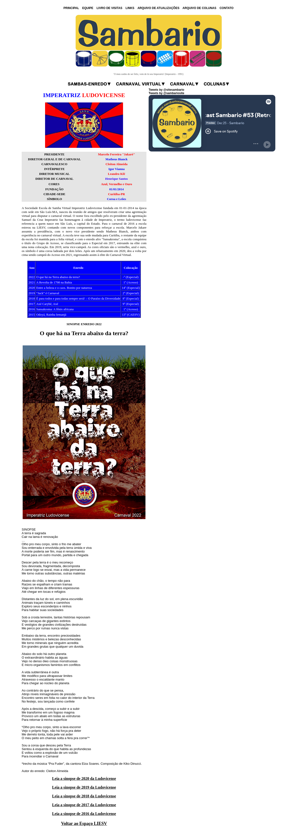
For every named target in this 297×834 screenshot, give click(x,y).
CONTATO (226, 8)
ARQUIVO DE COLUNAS (199, 8)
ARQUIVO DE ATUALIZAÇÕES (158, 8)
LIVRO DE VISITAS (109, 8)
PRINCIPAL (71, 8)
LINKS (129, 8)
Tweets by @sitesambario (166, 89)
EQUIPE (87, 8)
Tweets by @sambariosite (166, 93)
